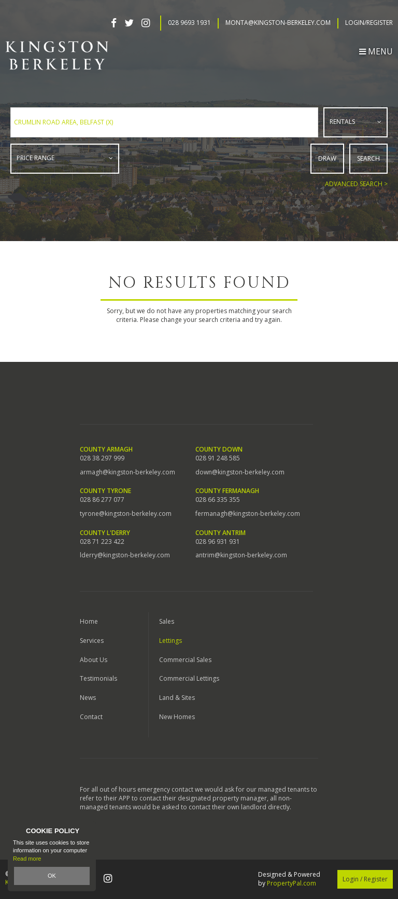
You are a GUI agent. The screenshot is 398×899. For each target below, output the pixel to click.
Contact (91, 716)
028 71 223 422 (102, 542)
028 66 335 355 (217, 500)
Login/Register (369, 23)
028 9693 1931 (189, 23)
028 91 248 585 (217, 458)
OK (52, 876)
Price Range (35, 157)
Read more (27, 858)
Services (92, 640)
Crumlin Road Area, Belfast (63, 122)
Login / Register (365, 879)
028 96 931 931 (217, 542)
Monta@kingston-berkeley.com (278, 23)
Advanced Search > (356, 183)
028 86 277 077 (102, 500)
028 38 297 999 (102, 458)
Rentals (342, 121)
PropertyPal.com (291, 883)
